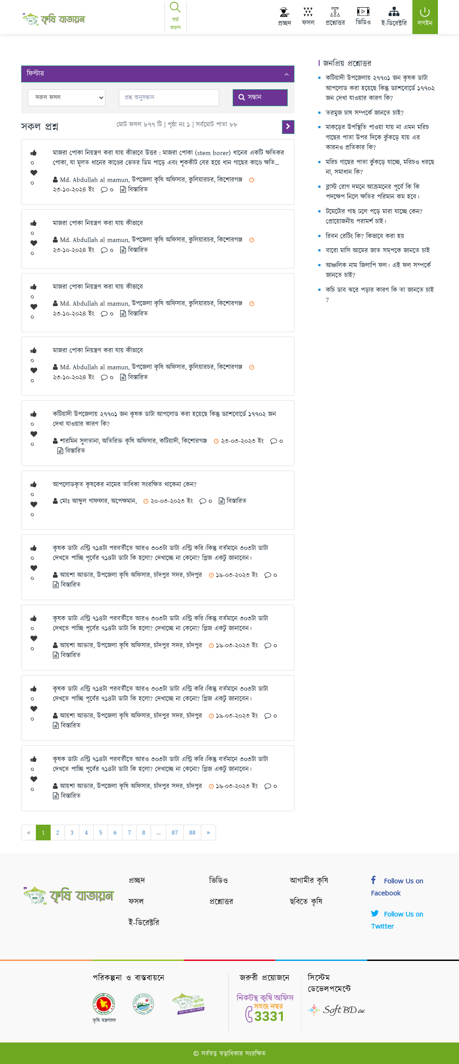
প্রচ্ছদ (137, 881)
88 (192, 832)
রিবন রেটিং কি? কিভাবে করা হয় (365, 236)
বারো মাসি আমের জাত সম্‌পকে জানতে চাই (378, 250)
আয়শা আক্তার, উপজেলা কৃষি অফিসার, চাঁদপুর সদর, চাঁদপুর (132, 575)
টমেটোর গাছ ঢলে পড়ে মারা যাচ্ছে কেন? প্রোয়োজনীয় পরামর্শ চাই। (374, 217)
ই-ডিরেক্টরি (144, 923)
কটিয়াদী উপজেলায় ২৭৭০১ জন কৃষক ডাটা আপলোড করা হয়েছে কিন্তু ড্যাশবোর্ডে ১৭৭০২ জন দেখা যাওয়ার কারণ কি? (380, 88)
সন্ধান (249, 97)
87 (175, 832)
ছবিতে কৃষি (306, 902)
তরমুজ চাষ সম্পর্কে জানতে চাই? (365, 113)
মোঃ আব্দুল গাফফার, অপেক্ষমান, (99, 501)
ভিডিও (218, 881)
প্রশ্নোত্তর (221, 902)
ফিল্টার (158, 74)
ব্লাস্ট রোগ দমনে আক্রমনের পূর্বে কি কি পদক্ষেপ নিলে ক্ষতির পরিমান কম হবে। (373, 192)
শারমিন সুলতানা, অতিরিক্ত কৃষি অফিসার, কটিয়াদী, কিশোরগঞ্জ (134, 441)
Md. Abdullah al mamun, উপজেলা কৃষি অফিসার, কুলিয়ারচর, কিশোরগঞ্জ (152, 180)
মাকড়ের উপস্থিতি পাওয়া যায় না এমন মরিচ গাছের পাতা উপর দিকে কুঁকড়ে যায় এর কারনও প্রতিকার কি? (377, 137)
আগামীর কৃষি (309, 881)
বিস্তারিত (134, 190)
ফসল (136, 902)
